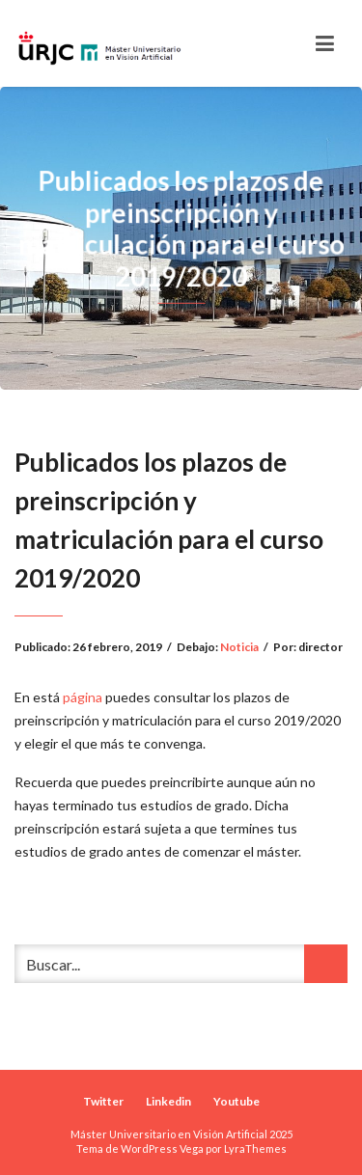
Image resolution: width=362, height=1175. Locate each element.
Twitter (103, 1101)
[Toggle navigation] (325, 43)
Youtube (236, 1101)
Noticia (239, 647)
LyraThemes (255, 1148)
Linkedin (168, 1101)
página (82, 697)
